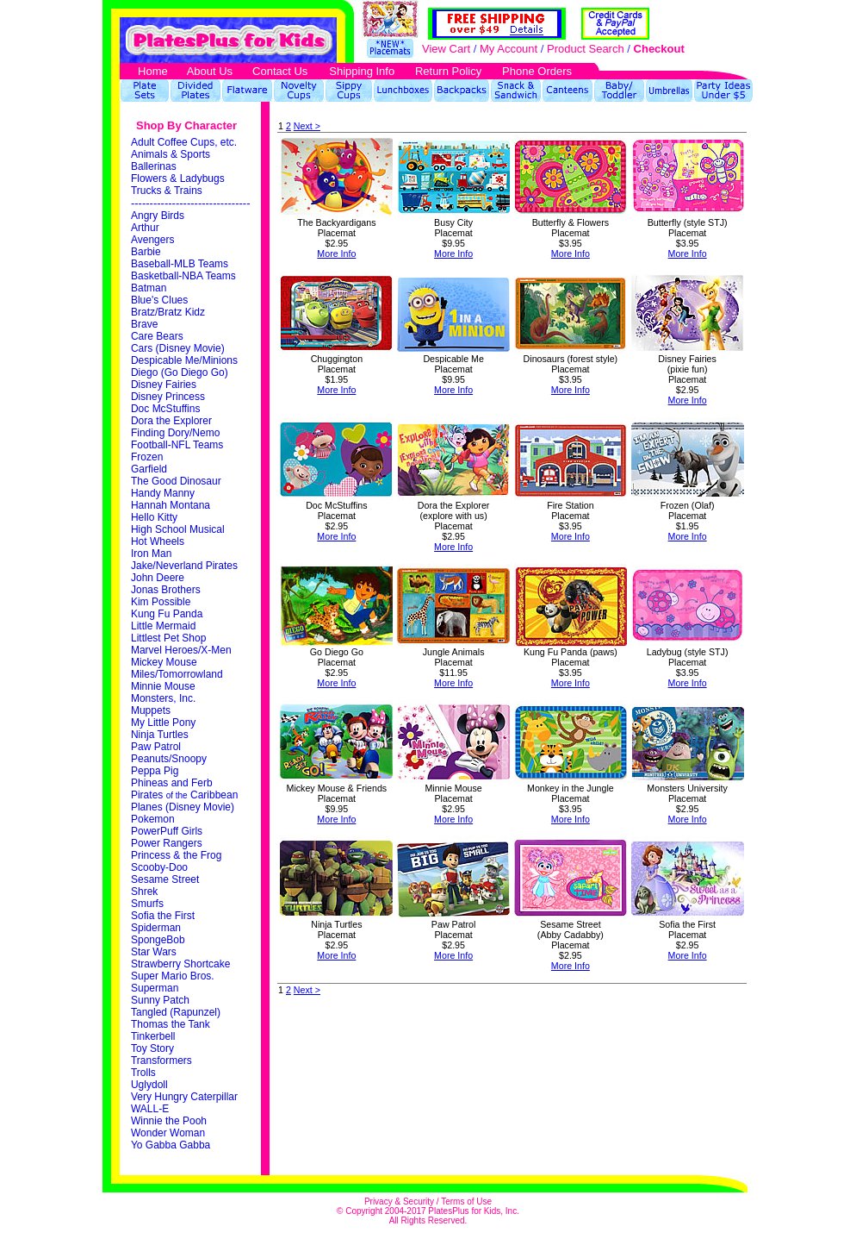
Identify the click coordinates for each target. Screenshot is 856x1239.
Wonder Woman (168, 1133)
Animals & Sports (172, 154)
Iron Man (153, 554)
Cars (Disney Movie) (178, 348)
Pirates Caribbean (184, 795)
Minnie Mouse (163, 686)
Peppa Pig (154, 771)
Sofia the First (163, 916)
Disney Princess (169, 397)
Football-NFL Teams (178, 445)
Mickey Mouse (165, 662)
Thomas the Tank (170, 1024)
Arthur (146, 228)
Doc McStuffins (167, 409)
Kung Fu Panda (168, 614)
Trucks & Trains (166, 191)
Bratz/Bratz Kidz (169, 312)
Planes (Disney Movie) (184, 807)
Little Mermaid (165, 626)
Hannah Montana (172, 505)
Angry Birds (159, 216)
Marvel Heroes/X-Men (182, 650)
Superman (156, 988)
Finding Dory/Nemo (177, 433)
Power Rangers (168, 843)
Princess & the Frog (178, 855)
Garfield (150, 469)
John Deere (157, 578)
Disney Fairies (163, 385)
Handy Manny (164, 493)
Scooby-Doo (160, 867)
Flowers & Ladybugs (179, 178)
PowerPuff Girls (168, 831)
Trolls (143, 1073)
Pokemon (154, 819)
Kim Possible (162, 602)
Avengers (154, 240)
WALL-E (150, 1109)
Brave (146, 324)
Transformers (161, 1060)
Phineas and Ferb (173, 783)
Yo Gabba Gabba (170, 1145)
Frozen (148, 457)
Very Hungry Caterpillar (184, 1097)
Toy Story (152, 1048)
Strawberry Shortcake (182, 964)
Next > (307, 126)
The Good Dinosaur (176, 481)
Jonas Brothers (166, 590)
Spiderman (157, 928)
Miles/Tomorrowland (178, 674)
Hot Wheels (159, 541)
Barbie (147, 252)
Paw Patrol (157, 747)
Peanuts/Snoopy (169, 759)
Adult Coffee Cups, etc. (184, 142)
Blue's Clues (161, 300)
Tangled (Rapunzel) (177, 1012)
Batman (148, 288)
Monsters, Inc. (163, 698)
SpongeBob (159, 940)
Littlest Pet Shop (170, 638)
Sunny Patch (160, 1000)
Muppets (151, 710)
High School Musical (179, 529)
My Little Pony (163, 722)
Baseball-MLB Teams (179, 264)
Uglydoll (149, 1085)
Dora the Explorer (172, 421)
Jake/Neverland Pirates (185, 566)
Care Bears (158, 336)
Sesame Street (165, 879)
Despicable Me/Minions (185, 360)
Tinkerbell (153, 1036)
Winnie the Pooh (169, 1121)
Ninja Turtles (161, 735)
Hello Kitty (155, 517)
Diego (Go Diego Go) (181, 372)
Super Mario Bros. (174, 976)
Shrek (144, 891)
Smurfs (147, 904)
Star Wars (155, 952)
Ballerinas (154, 166)
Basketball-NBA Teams (183, 276)
